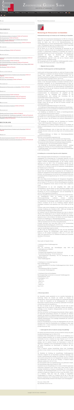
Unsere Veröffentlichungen (43, 12)
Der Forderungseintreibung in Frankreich (8, 62)
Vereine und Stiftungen (5, 50)
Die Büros (17, 12)
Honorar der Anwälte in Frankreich (7, 105)
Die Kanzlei (10, 12)
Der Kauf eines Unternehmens (6, 79)
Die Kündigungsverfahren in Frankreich (8, 36)
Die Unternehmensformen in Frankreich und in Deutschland (12, 74)
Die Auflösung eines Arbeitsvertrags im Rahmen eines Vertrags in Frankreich (14, 40)
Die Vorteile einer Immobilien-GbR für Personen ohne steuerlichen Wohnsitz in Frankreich (17, 117)
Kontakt (62, 12)
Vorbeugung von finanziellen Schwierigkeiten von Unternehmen (13, 57)
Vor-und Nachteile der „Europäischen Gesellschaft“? (11, 115)
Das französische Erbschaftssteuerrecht (8, 98)
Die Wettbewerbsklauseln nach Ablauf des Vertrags (10, 42)
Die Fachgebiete (31, 12)
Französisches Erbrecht (5, 94)
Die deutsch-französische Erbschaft (7, 96)
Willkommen (3, 12)
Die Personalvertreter (4, 38)
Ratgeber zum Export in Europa (6, 113)
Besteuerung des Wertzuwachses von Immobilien (10, 87)
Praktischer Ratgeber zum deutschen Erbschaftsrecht (11, 139)
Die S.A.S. (2, 77)
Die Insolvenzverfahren (5, 60)
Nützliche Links (54, 12)
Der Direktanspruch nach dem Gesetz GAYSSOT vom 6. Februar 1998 (15, 64)
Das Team (24, 12)
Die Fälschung (3, 67)
